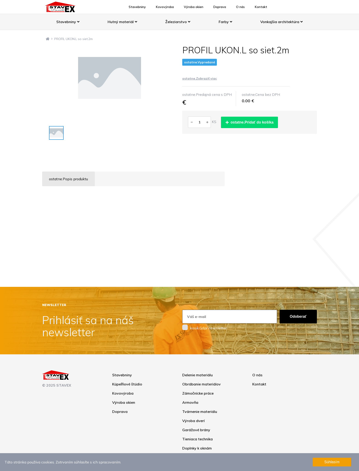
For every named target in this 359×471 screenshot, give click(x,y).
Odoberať (298, 316)
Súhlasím (332, 462)
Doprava (219, 7)
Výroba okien (193, 7)
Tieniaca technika (197, 439)
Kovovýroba (165, 7)
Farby (225, 21)
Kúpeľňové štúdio (127, 384)
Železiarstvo (177, 21)
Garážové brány (196, 430)
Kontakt (261, 7)
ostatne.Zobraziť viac (199, 78)
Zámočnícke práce (198, 393)
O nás (240, 7)
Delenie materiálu (197, 375)
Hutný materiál (122, 21)
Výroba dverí (193, 420)
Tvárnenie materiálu (199, 411)
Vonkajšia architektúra (281, 21)
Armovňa (190, 402)
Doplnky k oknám (197, 448)
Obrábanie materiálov (201, 384)
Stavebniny (137, 7)
